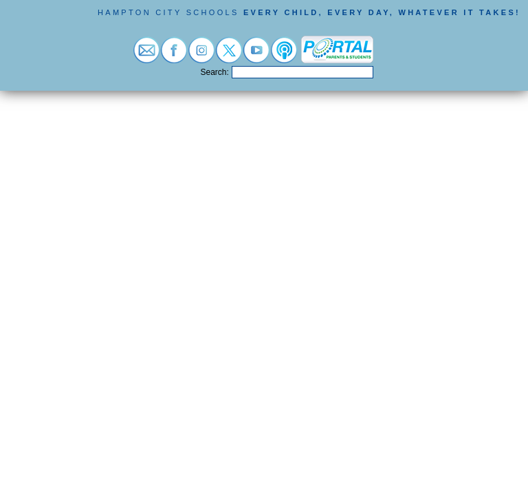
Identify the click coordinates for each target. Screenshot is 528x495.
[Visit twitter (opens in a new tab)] (229, 56)
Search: (215, 72)
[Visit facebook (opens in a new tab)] (174, 56)
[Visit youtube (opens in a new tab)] (256, 56)
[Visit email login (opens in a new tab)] (146, 56)
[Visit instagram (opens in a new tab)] (201, 56)
